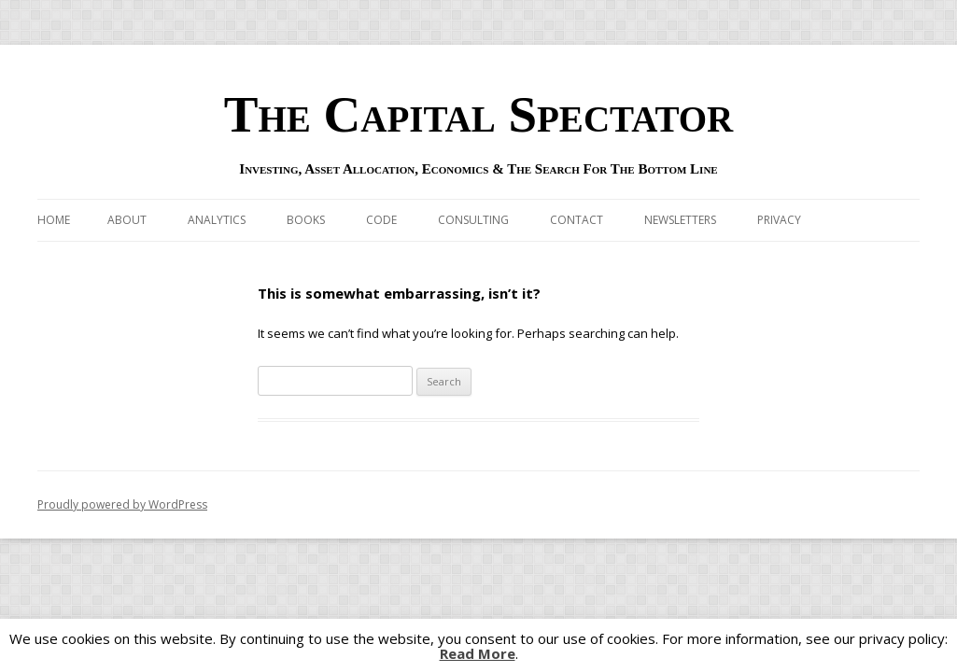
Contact (576, 220)
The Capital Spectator (479, 114)
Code (381, 220)
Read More (477, 654)
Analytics (217, 220)
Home (53, 220)
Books (306, 220)
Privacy (779, 220)
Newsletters (680, 220)
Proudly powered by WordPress (122, 504)
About (127, 220)
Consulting (473, 220)
